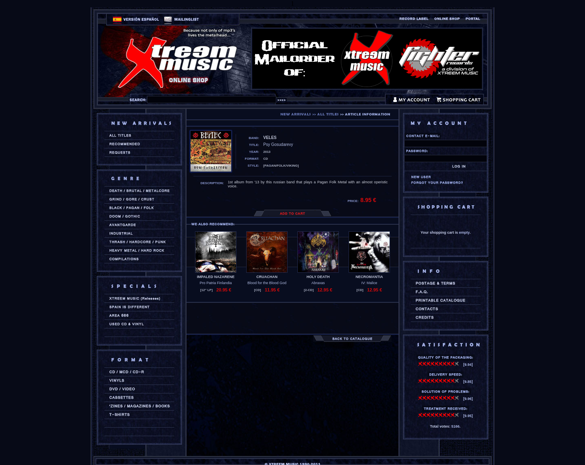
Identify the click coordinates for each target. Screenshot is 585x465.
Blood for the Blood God (266, 283)
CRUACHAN (266, 277)
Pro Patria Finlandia (215, 283)
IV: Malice (369, 283)
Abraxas (318, 283)
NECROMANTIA (369, 277)
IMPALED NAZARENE (215, 277)
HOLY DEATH (318, 277)
